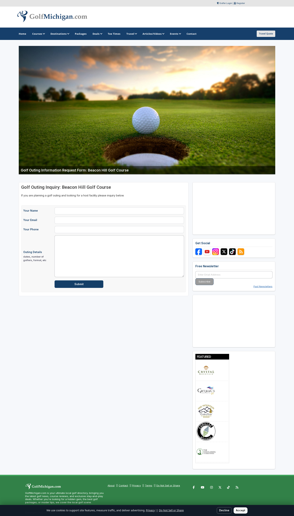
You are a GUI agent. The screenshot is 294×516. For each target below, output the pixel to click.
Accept (240, 510)
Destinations (59, 33)
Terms (148, 485)
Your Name (30, 210)
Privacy (136, 485)
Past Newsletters (263, 286)
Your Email (30, 220)
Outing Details (37, 256)
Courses (38, 33)
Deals (97, 33)
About (111, 485)
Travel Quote (266, 33)
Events (175, 33)
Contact (123, 485)
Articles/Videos (153, 33)
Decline (224, 510)
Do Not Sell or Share (168, 485)
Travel (131, 33)
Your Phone (31, 229)
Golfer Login (226, 3)
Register (240, 3)
